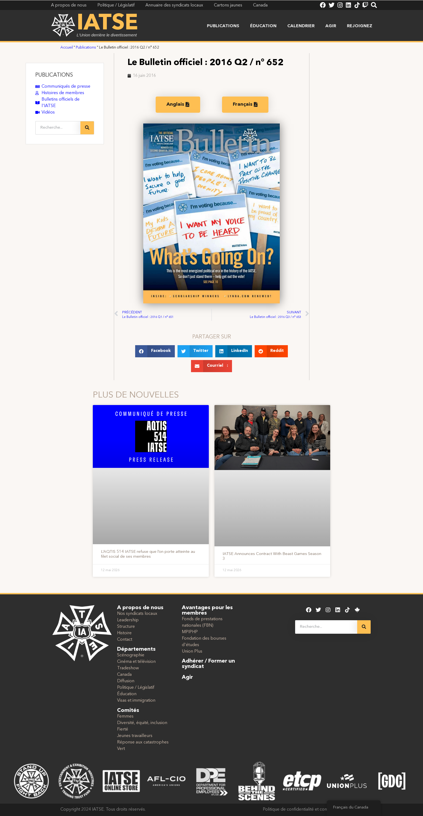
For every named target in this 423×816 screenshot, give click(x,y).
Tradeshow (128, 668)
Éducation (263, 26)
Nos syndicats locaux (137, 614)
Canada (124, 675)
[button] (155, 351)
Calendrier (301, 26)
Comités (128, 710)
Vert (121, 749)
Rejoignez (359, 26)
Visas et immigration (136, 700)
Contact (124, 639)
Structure (126, 627)
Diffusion (125, 681)
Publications (223, 26)
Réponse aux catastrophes (143, 742)
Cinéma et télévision (136, 662)
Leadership (128, 620)
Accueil (66, 47)
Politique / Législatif (135, 687)
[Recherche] (87, 127)
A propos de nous (140, 608)
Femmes (125, 716)
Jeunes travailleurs (134, 736)
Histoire (124, 633)
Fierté (122, 729)
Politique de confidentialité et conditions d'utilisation (313, 809)
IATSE (107, 24)
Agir (330, 26)
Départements (136, 649)
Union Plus (192, 651)
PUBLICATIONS (54, 75)
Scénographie (130, 655)
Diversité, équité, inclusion (142, 723)
